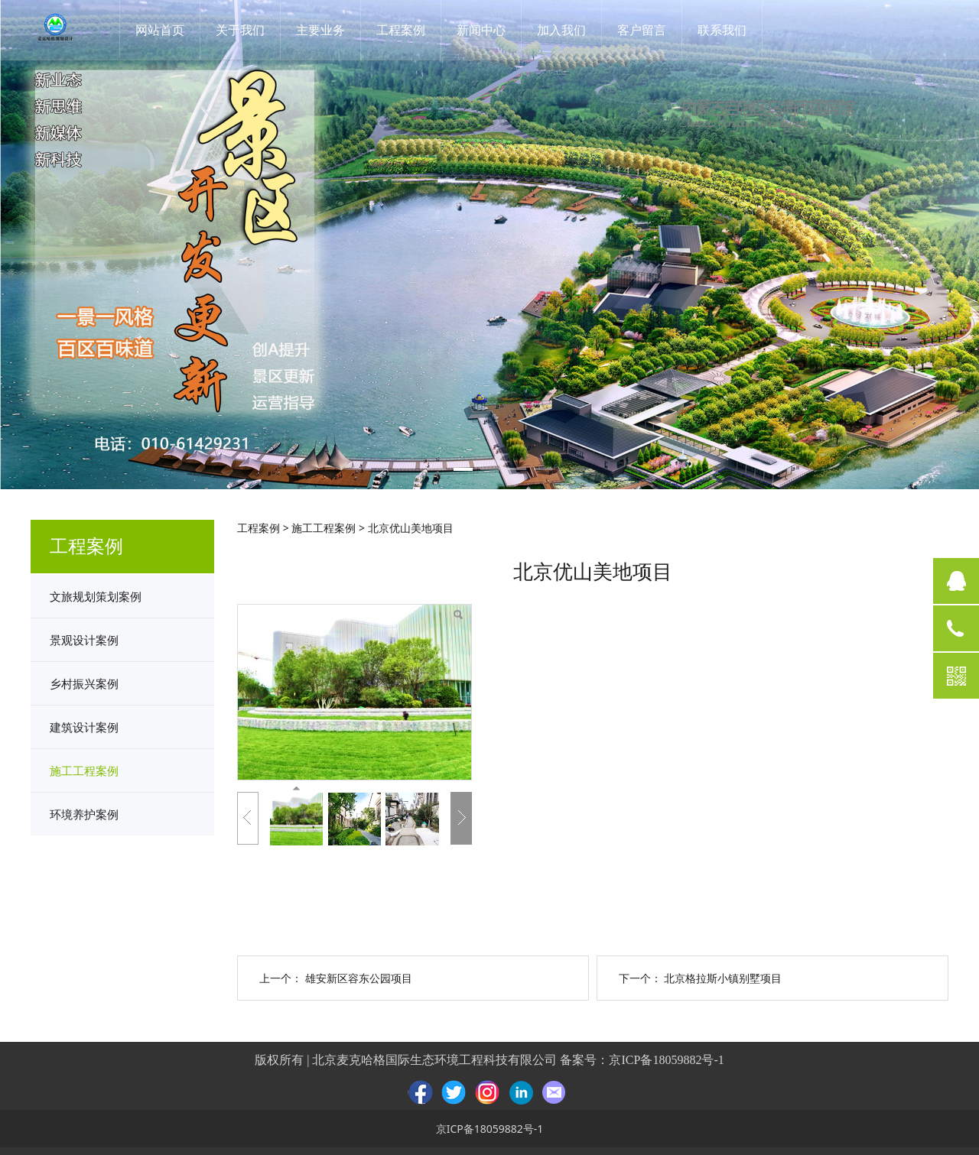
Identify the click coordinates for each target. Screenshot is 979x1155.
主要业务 (325, 29)
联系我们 (727, 29)
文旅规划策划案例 (95, 596)
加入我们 (566, 29)
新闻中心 (486, 29)
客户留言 (647, 29)
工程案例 (406, 29)
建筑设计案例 (84, 727)
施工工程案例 (84, 770)
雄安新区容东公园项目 (358, 978)
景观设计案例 (84, 639)
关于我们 (245, 29)
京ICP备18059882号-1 (666, 1059)
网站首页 (165, 29)
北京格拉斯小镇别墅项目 (723, 978)
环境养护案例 (84, 814)
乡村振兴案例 (84, 683)
